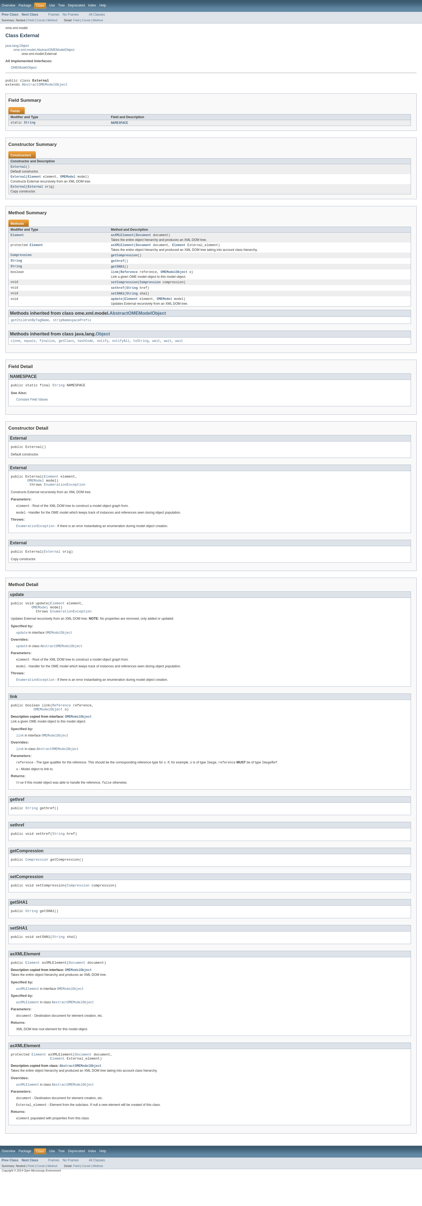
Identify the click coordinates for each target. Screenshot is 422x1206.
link (114, 278)
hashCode (85, 349)
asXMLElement (122, 239)
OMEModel (68, 179)
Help (102, 5)
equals (30, 349)
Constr (40, 20)
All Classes (97, 14)
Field (30, 20)
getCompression (124, 260)
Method (52, 20)
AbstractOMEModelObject (45, 85)
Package (25, 5)
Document (143, 239)
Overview (8, 5)
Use (52, 5)
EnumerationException (64, 496)
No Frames (71, 14)
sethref (117, 294)
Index (92, 5)
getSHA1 (117, 272)
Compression (20, 260)
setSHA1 (117, 300)
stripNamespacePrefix (72, 328)
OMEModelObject (24, 67)
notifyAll (120, 349)
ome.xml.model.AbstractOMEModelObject (43, 50)
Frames (53, 14)
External (18, 169)
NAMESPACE (119, 124)
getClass (66, 349)
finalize (47, 349)
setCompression (124, 288)
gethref (117, 266)
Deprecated (76, 5)
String (30, 124)
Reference (129, 278)
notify (102, 349)
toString (141, 349)
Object (103, 341)
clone (15, 349)
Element (34, 179)
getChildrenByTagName (30, 328)
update (116, 306)
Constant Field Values (32, 409)
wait (156, 349)
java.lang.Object (17, 46)
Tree (61, 5)
